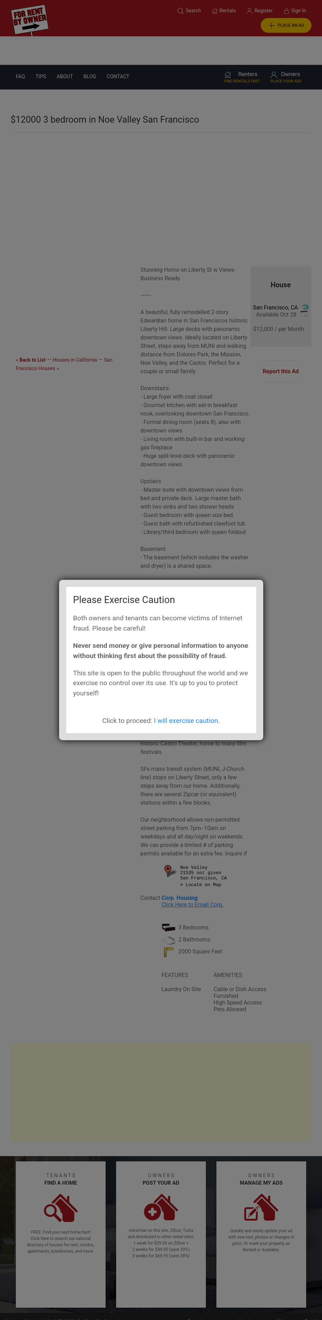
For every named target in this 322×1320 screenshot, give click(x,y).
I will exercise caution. (187, 721)
